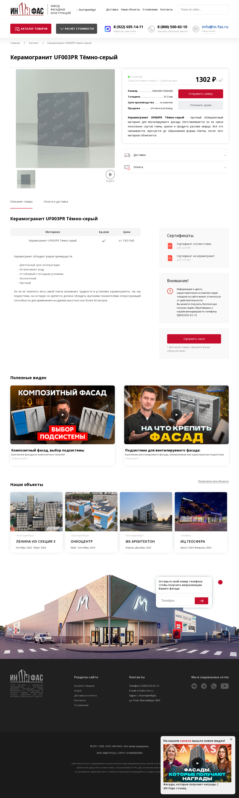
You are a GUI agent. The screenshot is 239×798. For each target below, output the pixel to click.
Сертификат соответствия (194, 244)
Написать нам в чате (125, 31)
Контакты (166, 9)
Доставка (112, 9)
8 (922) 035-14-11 (128, 26)
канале (185, 741)
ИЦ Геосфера (192, 541)
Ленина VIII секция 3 (35, 541)
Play (62, 414)
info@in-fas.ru (215, 26)
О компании (150, 9)
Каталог (33, 43)
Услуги (78, 690)
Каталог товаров (84, 685)
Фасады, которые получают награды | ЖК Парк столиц (190, 786)
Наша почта (208, 31)
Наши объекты (130, 9)
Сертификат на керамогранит (196, 256)
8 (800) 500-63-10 (172, 26)
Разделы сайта (86, 677)
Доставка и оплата (85, 695)
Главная (15, 43)
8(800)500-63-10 (187, 315)
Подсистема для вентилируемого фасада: (176, 452)
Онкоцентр (82, 541)
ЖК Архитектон (140, 541)
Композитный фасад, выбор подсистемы (62, 452)
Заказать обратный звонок (172, 31)
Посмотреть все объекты (213, 481)
